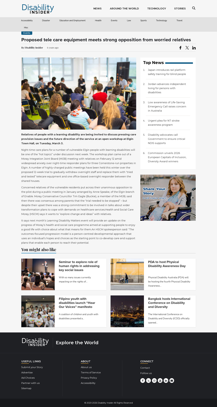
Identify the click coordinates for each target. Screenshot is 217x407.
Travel (179, 20)
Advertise (27, 372)
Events (114, 20)
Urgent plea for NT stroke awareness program (163, 122)
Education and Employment (73, 20)
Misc (26, 27)
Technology (161, 20)
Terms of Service (91, 372)
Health (98, 20)
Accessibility (27, 20)
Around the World (124, 9)
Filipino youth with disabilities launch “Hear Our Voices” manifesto (77, 303)
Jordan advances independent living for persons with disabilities (167, 88)
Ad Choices (28, 377)
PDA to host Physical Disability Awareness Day (167, 264)
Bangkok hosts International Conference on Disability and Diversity (169, 303)
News (97, 9)
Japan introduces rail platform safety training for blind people (167, 72)
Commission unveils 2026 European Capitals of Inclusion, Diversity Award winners (167, 157)
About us (86, 367)
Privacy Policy (89, 377)
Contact (145, 367)
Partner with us (30, 383)
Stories (180, 9)
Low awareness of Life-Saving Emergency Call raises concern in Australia (167, 106)
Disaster (46, 20)
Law (129, 20)
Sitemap (26, 388)
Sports (143, 20)
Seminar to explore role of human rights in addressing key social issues (79, 266)
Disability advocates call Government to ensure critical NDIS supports (166, 139)
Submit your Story (32, 367)
